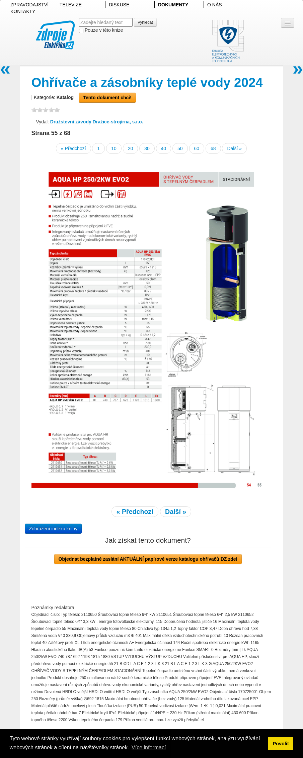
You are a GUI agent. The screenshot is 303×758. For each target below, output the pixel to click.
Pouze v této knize (101, 30)
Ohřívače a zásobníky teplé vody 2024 (147, 82)
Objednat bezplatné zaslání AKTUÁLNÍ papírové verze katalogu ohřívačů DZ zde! (148, 559)
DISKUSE (119, 4)
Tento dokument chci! (107, 97)
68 (213, 148)
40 (163, 148)
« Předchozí (73, 148)
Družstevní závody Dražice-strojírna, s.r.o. (96, 121)
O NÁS (214, 4)
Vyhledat (145, 22)
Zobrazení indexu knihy (53, 528)
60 (197, 148)
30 (147, 148)
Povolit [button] (281, 743)
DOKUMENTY (173, 4)
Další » (234, 148)
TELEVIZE (71, 4)
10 (114, 148)
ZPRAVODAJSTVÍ (29, 4)
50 (180, 148)
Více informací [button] (149, 747)
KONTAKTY (22, 11)
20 (130, 148)
